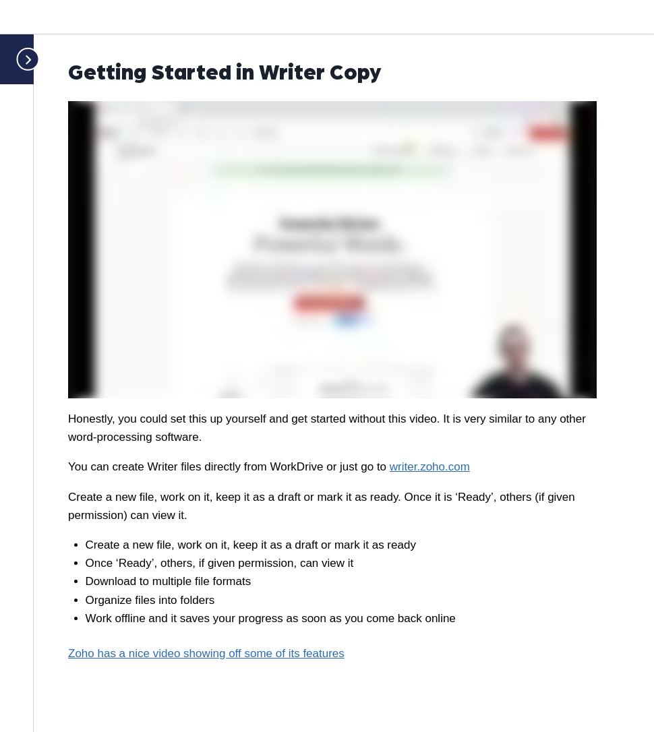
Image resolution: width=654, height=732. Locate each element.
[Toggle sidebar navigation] (22, 59)
